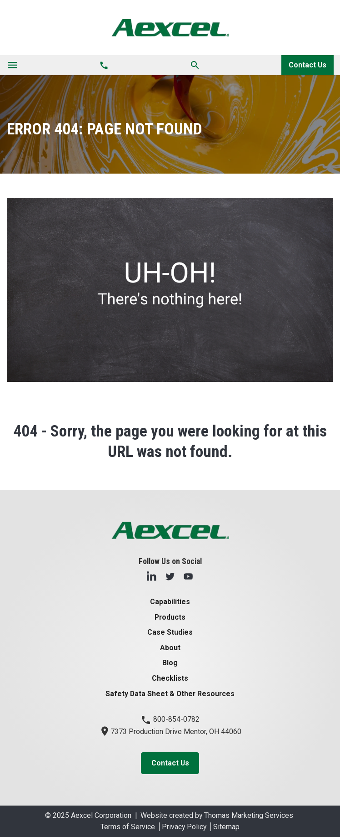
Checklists (170, 678)
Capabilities (170, 601)
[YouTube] (188, 576)
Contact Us (307, 65)
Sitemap (226, 826)
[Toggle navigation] (12, 65)
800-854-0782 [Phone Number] (170, 719)
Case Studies (170, 632)
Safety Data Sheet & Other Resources (170, 693)
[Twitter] (170, 576)
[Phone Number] (104, 65)
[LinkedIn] (151, 576)
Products (170, 617)
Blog (170, 662)
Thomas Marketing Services (248, 815)
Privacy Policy (184, 826)
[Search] (195, 65)
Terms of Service (127, 826)
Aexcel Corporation (101, 815)
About (170, 647)
